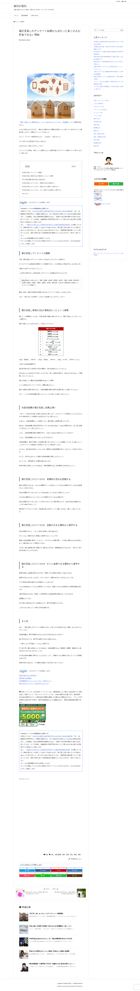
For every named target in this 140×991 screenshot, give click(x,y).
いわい (80, 859)
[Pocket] (27, 876)
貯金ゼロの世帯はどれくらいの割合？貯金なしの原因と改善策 (49, 952)
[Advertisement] (50, 58)
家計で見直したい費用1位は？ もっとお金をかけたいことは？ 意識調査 (44, 122)
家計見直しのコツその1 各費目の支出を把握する (42, 183)
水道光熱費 (58, 855)
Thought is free (79, 986)
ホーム (16, 21)
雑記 (96, 146)
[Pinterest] (59, 871)
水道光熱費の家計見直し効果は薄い (38, 179)
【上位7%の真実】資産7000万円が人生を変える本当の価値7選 (52, 212)
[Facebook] (43, 871)
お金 (52, 855)
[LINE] (43, 876)
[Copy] (74, 876)
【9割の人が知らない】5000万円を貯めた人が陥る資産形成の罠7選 (48, 225)
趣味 (75, 855)
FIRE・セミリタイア (101, 100)
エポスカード (99, 106)
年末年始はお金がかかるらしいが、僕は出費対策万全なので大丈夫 (50, 939)
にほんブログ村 (98, 196)
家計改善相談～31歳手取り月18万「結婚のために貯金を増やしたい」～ (52, 964)
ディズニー (98, 112)
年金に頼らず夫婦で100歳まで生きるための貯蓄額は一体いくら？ (50, 927)
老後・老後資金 (100, 137)
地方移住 (97, 121)
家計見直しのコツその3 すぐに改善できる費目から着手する (45, 190)
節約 (63, 855)
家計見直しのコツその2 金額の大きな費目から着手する (44, 186)
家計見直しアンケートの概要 (36, 172)
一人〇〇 (97, 115)
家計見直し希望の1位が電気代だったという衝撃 (41, 176)
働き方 (97, 118)
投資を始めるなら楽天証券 (27, 676)
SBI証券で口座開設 (25, 679)
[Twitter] (27, 871)
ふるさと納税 (98, 103)
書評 (96, 130)
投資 (96, 124)
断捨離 (97, 127)
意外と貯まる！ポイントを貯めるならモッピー (34, 684)
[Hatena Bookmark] (74, 871)
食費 (79, 855)
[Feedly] (59, 876)
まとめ (29, 193)
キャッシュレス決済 (100, 109)
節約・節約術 (99, 134)
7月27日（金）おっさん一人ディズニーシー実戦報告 (46, 914)
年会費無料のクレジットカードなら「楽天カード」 (35, 681)
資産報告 (97, 143)
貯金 (23, 21)
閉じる (73, 166)
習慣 (67, 855)
